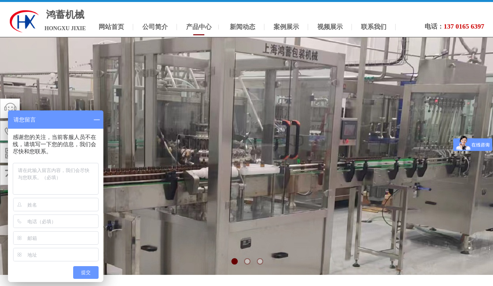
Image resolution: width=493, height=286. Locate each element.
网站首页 (111, 26)
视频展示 (330, 26)
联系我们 (373, 26)
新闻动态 (242, 26)
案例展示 (286, 26)
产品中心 (199, 26)
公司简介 (155, 26)
